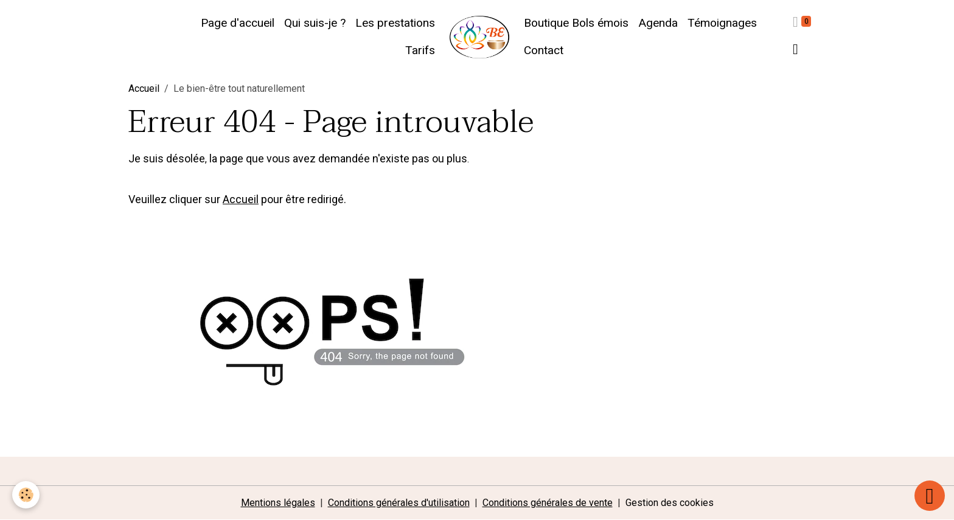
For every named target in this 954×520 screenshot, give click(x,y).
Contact (543, 50)
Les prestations (395, 23)
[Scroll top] (929, 495)
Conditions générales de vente (547, 502)
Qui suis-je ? (315, 23)
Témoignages (722, 23)
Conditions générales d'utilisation (399, 502)
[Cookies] (26, 494)
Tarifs (420, 50)
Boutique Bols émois (576, 23)
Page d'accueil (237, 23)
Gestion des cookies (669, 502)
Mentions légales (278, 502)
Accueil (143, 88)
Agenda (658, 23)
